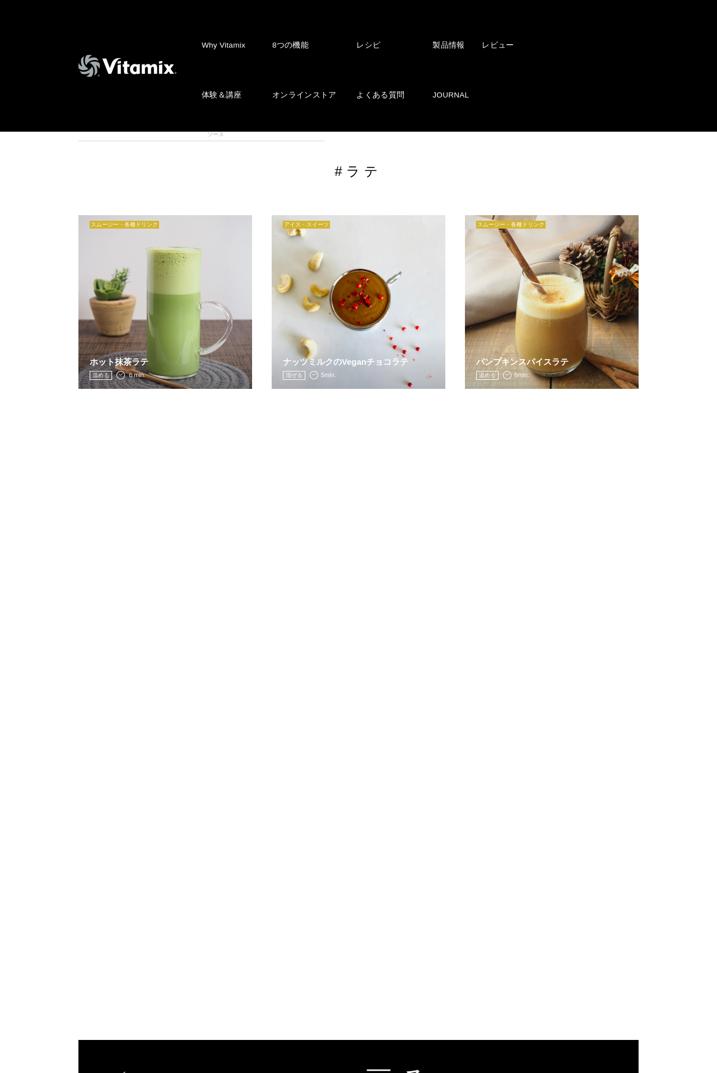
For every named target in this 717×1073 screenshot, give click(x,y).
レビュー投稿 (284, 898)
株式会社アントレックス (474, 847)
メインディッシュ (464, 133)
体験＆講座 (220, 54)
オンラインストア (300, 54)
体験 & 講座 (113, 931)
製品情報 (438, 31)
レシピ (362, 31)
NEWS (271, 847)
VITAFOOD (603, 133)
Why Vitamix (223, 31)
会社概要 (443, 864)
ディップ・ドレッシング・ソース (393, 134)
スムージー (183, 133)
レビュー (486, 31)
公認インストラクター (301, 965)
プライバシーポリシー (469, 880)
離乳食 (533, 133)
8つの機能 (288, 31)
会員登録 (275, 915)
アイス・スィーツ (254, 133)
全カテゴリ (113, 133)
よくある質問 (373, 54)
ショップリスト (288, 949)
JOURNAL (441, 54)
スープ (323, 133)
